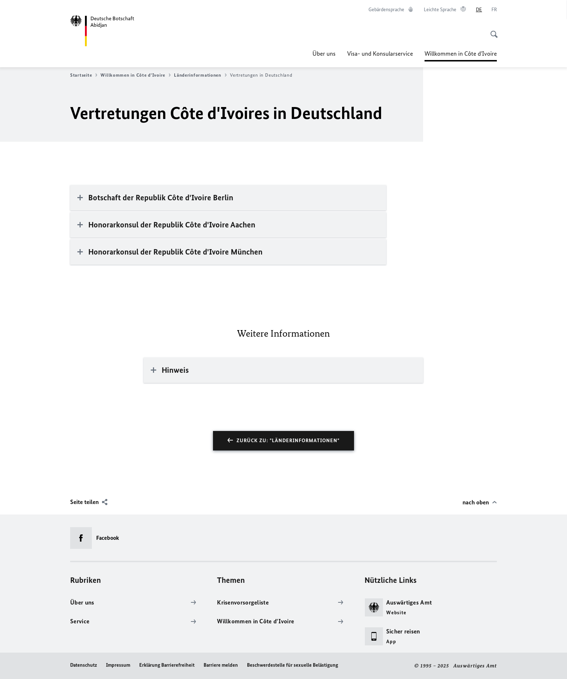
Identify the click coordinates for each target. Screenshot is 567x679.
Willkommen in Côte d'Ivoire (461, 53)
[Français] (494, 9)
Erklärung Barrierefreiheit (167, 665)
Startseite (83, 75)
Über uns (324, 53)
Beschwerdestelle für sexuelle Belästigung (292, 665)
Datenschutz (83, 665)
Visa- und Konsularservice (380, 53)
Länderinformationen (200, 75)
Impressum (118, 665)
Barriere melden (221, 665)
